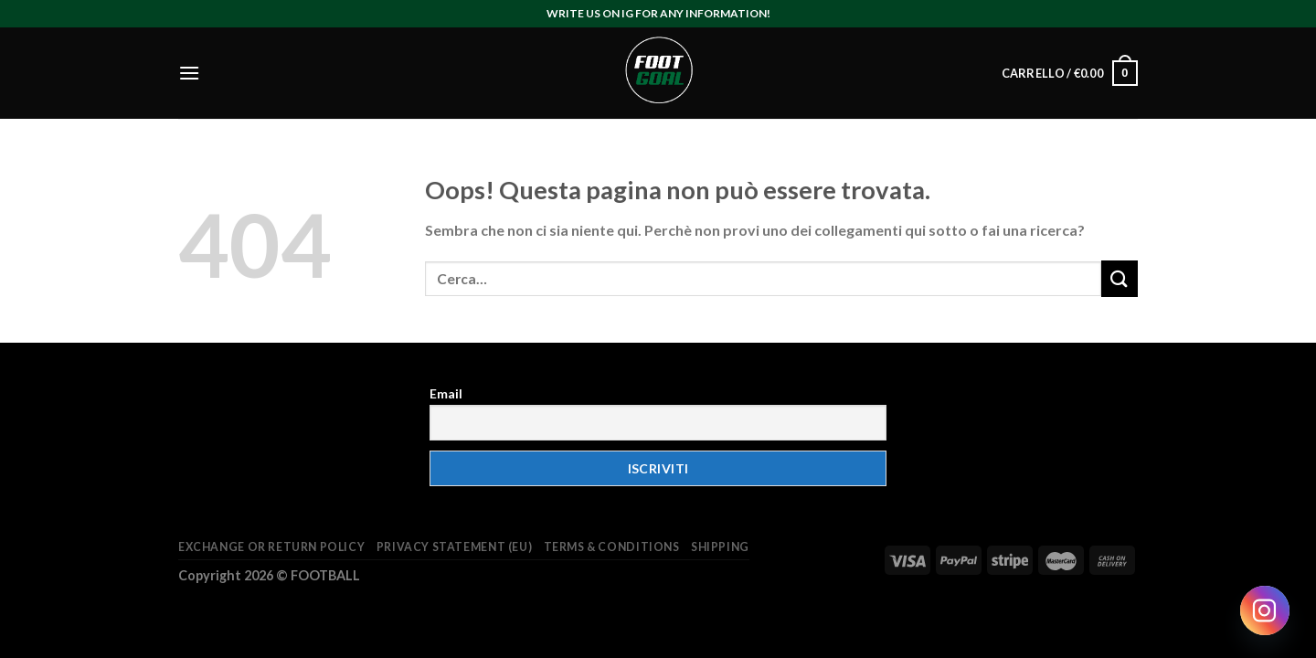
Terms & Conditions (612, 547)
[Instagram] (1264, 610)
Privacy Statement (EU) (454, 547)
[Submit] (1119, 278)
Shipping (720, 547)
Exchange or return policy (271, 547)
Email (446, 393)
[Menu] (189, 72)
